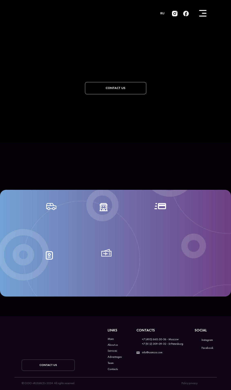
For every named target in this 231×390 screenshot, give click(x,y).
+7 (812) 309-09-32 (154, 344)
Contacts (113, 369)
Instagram (207, 340)
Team (111, 363)
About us (113, 345)
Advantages (115, 357)
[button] (115, 88)
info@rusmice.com (152, 352)
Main (111, 339)
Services (112, 351)
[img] (186, 13)
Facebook (207, 348)
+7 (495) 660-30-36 (154, 339)
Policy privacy (190, 383)
